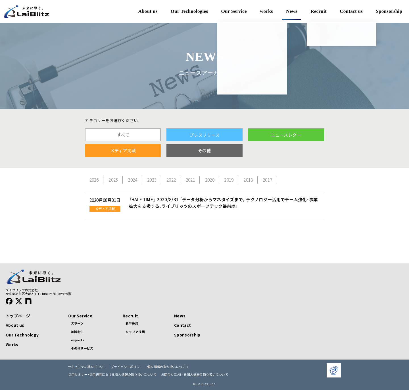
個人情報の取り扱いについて (168, 366)
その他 (204, 150)
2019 (228, 179)
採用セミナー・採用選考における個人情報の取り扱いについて (112, 374)
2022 (171, 179)
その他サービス (82, 348)
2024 (132, 179)
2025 (113, 179)
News (179, 316)
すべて (123, 135)
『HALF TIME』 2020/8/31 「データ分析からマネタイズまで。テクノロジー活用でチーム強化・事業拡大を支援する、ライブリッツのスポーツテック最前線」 (223, 202)
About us (15, 325)
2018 (248, 179)
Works (12, 344)
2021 (190, 179)
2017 (267, 179)
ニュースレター (286, 135)
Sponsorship (187, 335)
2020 (209, 179)
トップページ (18, 316)
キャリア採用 (135, 331)
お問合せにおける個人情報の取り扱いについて (194, 374)
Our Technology (22, 335)
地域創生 (77, 331)
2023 (151, 179)
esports (77, 340)
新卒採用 (132, 323)
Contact (182, 325)
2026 (94, 179)
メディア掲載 (123, 150)
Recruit (130, 316)
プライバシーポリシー (127, 366)
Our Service (80, 316)
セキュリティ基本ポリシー (87, 366)
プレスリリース (204, 135)
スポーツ (77, 323)
